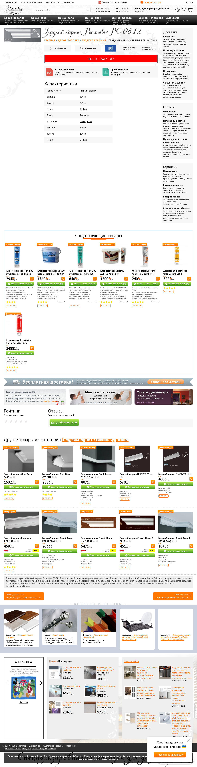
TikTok (35, 748)
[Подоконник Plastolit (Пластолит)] (21, 621)
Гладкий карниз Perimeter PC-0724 (23, 597)
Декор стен (39, 18)
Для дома (172, 18)
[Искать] (88, 10)
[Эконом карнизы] (59, 621)
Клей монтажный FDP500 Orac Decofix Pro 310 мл (19, 272)
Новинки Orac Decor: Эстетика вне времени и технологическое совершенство (147, 672)
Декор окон (93, 18)
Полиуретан (86, 121)
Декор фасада (122, 18)
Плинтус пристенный (71, 21)
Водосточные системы (120, 23)
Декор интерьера (151, 18)
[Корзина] (190, 10)
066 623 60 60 (122, 11)
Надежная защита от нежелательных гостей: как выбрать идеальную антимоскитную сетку (181, 672)
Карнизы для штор (92, 21)
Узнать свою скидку (21, 283)
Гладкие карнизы (10, 21)
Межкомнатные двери (147, 21)
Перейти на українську (169, 754)
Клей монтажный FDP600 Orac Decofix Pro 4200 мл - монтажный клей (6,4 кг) (51, 275)
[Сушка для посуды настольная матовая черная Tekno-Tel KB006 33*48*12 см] (137, 621)
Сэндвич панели (42, 23)
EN (190, 2)
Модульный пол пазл (66, 23)
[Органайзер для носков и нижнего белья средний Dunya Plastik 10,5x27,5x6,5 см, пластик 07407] (175, 621)
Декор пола (66, 18)
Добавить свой (64, 422)
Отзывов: (61, 302)
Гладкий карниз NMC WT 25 (134, 474)
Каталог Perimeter (77, 72)
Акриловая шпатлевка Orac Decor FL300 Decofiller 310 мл (175, 273)
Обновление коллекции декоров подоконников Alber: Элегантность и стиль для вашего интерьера (147, 719)
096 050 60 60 (122, 8)
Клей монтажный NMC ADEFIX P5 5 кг (112, 272)
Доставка (170, 32)
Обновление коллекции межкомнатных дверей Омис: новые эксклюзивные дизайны (179, 695)
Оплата (169, 107)
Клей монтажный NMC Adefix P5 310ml (143, 272)
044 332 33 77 (103, 8)
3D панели (43, 21)
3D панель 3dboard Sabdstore (71, 703)
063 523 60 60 (103, 11)
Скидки (151, 2)
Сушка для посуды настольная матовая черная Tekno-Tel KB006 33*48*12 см (135, 637)
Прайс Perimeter (133, 72)
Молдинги (35, 21)
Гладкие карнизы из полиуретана (95, 439)
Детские (23, 690)
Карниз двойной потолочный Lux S (105, 668)
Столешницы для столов (148, 23)
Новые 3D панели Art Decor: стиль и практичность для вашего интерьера (146, 691)
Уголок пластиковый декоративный (95, 636)
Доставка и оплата (31, 2)
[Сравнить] (184, 10)
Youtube (52, 748)
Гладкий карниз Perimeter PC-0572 (173, 597)
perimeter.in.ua (149, 49)
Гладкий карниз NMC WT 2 (172, 474)
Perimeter (127, 49)
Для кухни (170, 21)
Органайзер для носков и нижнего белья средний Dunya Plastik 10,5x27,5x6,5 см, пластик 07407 (175, 637)
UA (187, 2)
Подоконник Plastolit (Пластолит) (19, 636)
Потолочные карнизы (103, 674)
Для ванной (179, 21)
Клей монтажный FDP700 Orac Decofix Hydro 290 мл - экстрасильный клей (82, 273)
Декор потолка (14, 18)
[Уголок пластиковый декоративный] (98, 621)
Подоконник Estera (71, 686)
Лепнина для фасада (120, 21)
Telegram (42, 748)
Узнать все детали (166, 382)
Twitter (17, 748)
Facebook (9, 748)
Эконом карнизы (58, 635)
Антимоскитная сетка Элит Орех (106, 703)
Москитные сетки (91, 23)
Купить (11, 305)
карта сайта (71, 745)
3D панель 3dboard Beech (106, 687)
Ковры (60, 21)
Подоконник (105, 21)
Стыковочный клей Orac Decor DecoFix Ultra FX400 (19, 343)
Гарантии (170, 167)
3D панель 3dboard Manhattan (71, 668)
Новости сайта (131, 661)
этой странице (51, 401)
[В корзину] (32, 279)
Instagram (26, 748)
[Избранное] (177, 10)
